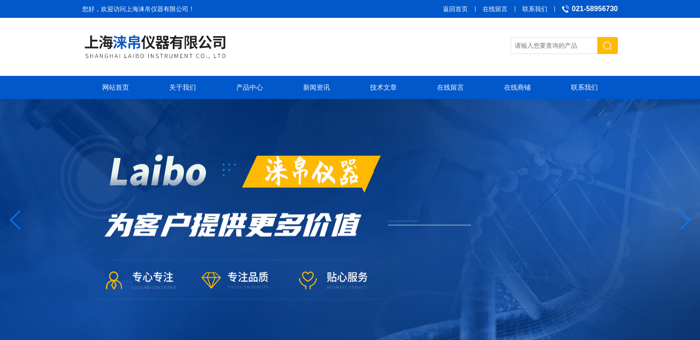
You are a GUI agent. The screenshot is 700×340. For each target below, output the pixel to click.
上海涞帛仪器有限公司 (157, 8)
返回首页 (455, 8)
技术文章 (383, 87)
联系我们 (534, 8)
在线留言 (495, 8)
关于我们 (182, 87)
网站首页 (115, 87)
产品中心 (249, 87)
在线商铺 (517, 87)
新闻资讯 (316, 87)
